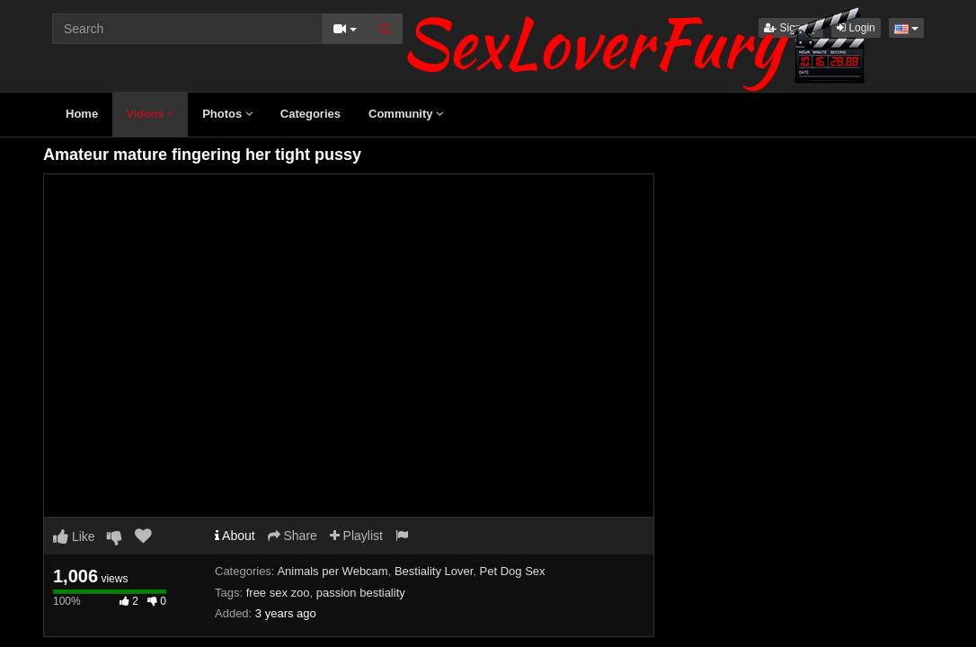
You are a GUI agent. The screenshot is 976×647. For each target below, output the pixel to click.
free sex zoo (278, 592)
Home (82, 113)
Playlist (356, 535)
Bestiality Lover (434, 571)
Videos (150, 113)
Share (292, 535)
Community (405, 113)
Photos (227, 113)
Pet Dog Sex (513, 571)
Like (74, 536)
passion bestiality (360, 592)
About (235, 535)
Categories (310, 113)
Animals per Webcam (332, 571)
